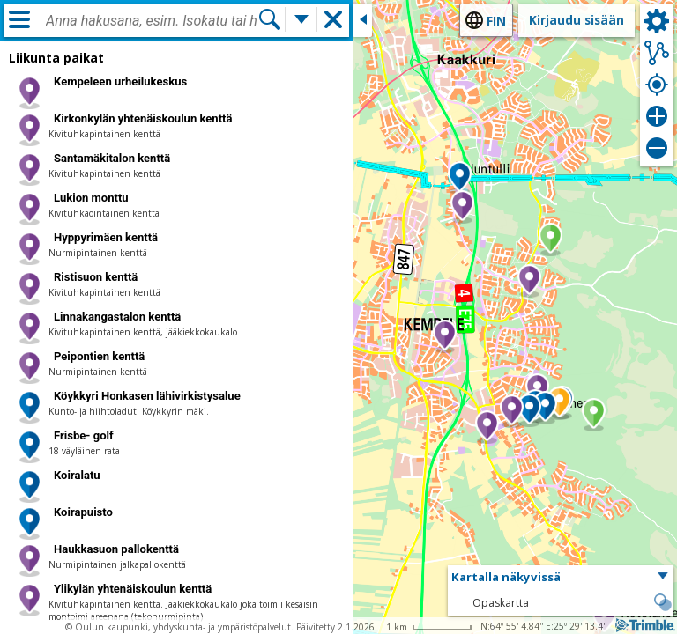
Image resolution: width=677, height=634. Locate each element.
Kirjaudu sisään (576, 19)
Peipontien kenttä (99, 356)
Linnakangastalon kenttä (117, 316)
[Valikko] (19, 19)
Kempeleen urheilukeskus (120, 81)
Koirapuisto (83, 512)
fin (496, 20)
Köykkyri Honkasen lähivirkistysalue (147, 395)
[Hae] (270, 19)
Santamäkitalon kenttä (112, 158)
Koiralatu (77, 475)
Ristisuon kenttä (96, 277)
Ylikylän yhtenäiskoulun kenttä (133, 588)
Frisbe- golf (84, 435)
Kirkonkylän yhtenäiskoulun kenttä (143, 118)
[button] (445, 336)
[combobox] (151, 21)
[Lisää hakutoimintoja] (301, 19)
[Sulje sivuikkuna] (362, 20)
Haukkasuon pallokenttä (116, 549)
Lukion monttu (91, 197)
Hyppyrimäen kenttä (106, 237)
